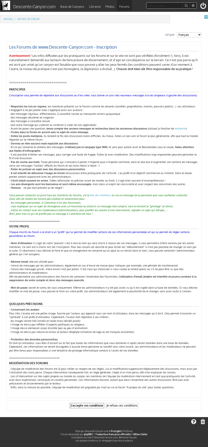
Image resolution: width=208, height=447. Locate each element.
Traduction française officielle (113, 434)
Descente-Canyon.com (34, 6)
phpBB (88, 434)
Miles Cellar (140, 434)
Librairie (95, 6)
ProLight (116, 431)
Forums (124, 6)
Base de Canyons (72, 6)
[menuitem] (203, 7)
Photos (109, 6)
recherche (180, 128)
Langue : (170, 34)
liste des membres (100, 195)
